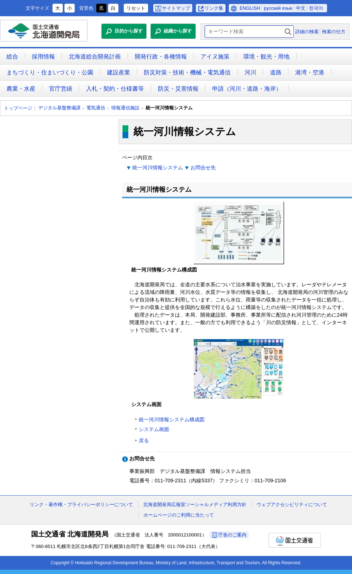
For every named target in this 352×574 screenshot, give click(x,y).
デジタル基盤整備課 (59, 107)
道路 (276, 72)
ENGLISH (250, 8)
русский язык (278, 8)
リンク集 (214, 8)
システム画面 (154, 429)
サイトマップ (176, 8)
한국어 (316, 8)
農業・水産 (21, 89)
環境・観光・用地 (266, 56)
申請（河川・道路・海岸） (247, 89)
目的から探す (129, 31)
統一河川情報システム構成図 (172, 419)
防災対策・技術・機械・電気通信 (187, 72)
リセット (135, 8)
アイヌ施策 (215, 56)
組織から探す (178, 31)
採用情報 (43, 56)
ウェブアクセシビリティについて (292, 504)
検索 (288, 32)
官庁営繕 (60, 89)
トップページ (18, 108)
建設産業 (118, 72)
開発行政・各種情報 (161, 56)
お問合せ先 (203, 167)
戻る (144, 440)
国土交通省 (295, 540)
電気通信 (95, 107)
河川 (250, 72)
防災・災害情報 (178, 89)
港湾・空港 (309, 72)
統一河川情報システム (157, 167)
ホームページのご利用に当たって (178, 515)
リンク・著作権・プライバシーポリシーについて (81, 504)
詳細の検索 (307, 31)
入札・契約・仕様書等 (115, 89)
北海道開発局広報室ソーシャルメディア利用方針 (194, 504)
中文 (300, 8)
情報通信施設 (125, 107)
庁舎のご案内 (232, 535)
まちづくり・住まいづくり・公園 (50, 72)
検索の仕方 (333, 31)
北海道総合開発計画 (95, 56)
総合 (12, 56)
